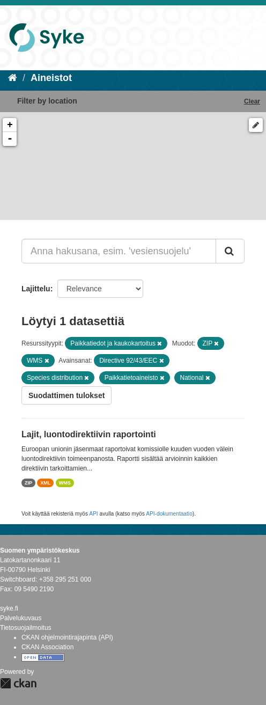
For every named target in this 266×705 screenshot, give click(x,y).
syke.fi (9, 608)
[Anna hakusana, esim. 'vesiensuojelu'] (118, 251)
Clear (252, 101)
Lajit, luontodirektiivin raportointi (88, 434)
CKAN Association (47, 647)
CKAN (18, 683)
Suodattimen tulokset (66, 395)
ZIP (28, 483)
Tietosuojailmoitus (25, 627)
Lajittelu (35, 288)
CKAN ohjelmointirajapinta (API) (67, 637)
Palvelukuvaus (20, 618)
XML (45, 483)
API (93, 514)
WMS (65, 483)
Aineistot (51, 77)
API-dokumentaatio (169, 514)
